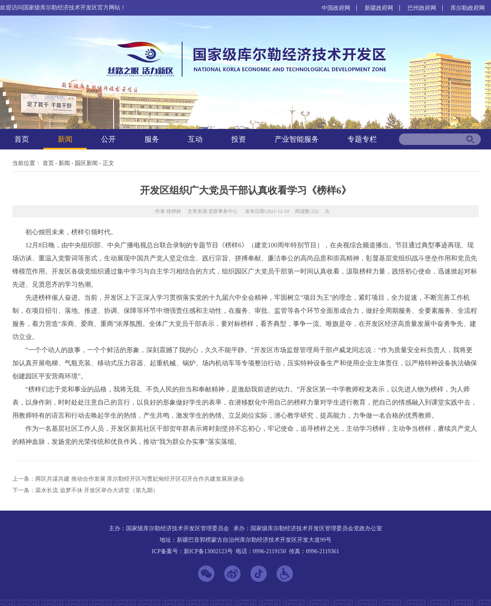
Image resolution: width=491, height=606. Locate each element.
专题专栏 (362, 139)
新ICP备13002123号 (208, 551)
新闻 (65, 139)
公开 (108, 139)
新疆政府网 (379, 8)
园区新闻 (86, 163)
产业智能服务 (297, 139)
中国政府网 (336, 8)
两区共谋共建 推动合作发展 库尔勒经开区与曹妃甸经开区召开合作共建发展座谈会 (139, 479)
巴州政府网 (422, 8)
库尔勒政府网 (467, 8)
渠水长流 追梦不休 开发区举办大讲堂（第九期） (96, 490)
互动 (195, 139)
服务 (151, 139)
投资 (238, 139)
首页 (21, 139)
